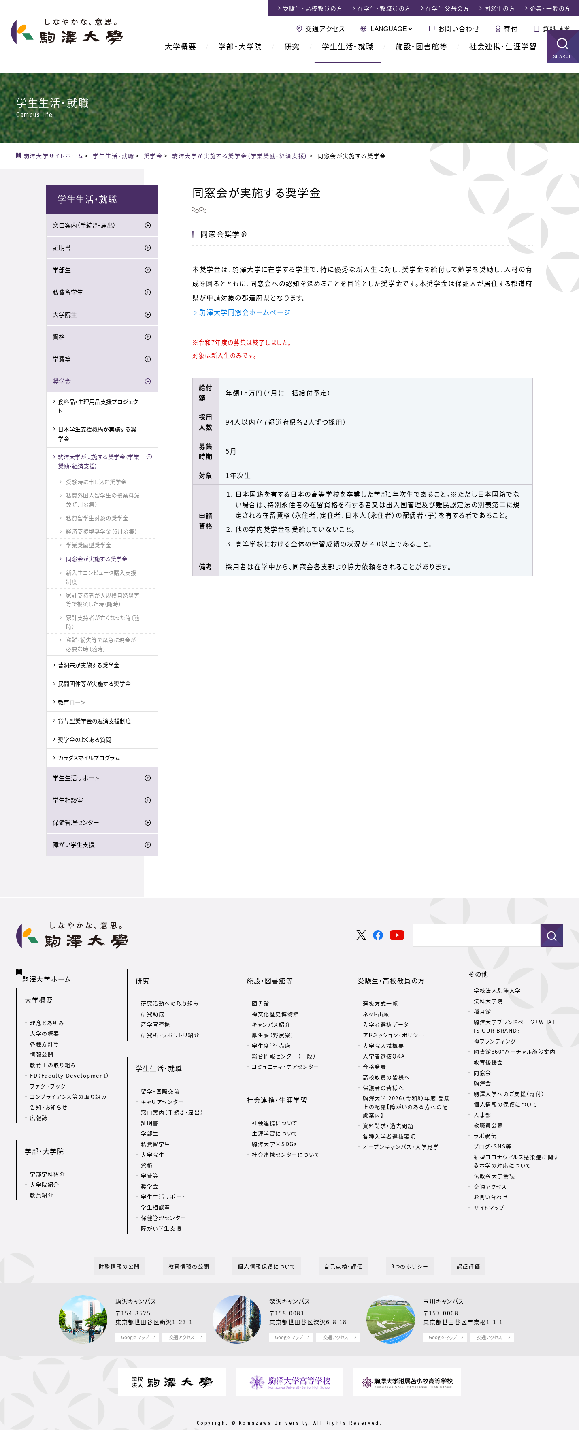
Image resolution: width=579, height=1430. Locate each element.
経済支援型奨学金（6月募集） (101, 532)
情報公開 (41, 1045)
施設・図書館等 (421, 56)
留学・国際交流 (160, 1066)
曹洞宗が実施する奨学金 (88, 666)
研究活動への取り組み (170, 991)
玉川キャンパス (446, 1281)
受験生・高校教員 (313, 8)
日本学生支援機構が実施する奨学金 (97, 434)
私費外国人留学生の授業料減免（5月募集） (103, 500)
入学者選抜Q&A (384, 1044)
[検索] (473, 936)
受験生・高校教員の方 (391, 975)
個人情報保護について (272, 1246)
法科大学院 (488, 1001)
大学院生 (65, 315)
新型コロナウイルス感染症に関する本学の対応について (516, 1162)
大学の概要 (45, 1024)
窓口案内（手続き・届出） (84, 226)
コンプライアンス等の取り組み (68, 1087)
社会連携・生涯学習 (503, 56)
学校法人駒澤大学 (497, 991)
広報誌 (39, 1108)
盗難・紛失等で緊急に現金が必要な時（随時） (101, 644)
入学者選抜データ (386, 1012)
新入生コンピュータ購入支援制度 (101, 577)
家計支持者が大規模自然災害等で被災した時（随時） (103, 600)
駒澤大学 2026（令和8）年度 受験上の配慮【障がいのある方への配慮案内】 (406, 1094)
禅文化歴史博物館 (275, 1001)
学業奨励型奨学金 (88, 546)
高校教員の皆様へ (386, 1065)
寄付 (511, 28)
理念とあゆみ (47, 1014)
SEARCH (563, 66)
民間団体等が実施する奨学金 (94, 684)
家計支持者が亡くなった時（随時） (102, 622)
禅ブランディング (495, 1042)
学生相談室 (68, 800)
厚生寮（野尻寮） (273, 1023)
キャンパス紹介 (271, 1012)
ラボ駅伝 (485, 1136)
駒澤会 (483, 1084)
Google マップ (135, 1318)
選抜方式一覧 (380, 991)
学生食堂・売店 (271, 1033)
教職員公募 (488, 1126)
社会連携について (275, 1097)
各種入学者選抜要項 (389, 1124)
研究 (292, 56)
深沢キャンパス (292, 1281)
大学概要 (180, 56)
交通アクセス (325, 28)
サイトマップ (489, 1208)
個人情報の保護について (506, 1105)
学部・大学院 (240, 56)
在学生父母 (447, 8)
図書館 (261, 991)
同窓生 (499, 8)
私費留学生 (68, 292)
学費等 (62, 359)
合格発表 (374, 1054)
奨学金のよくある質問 (84, 740)
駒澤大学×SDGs (274, 1119)
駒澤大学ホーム (48, 973)
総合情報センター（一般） (284, 1044)
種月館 (483, 1012)
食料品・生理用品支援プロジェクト (98, 406)
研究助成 (152, 1001)
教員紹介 (41, 1173)
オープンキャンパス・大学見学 (401, 1134)
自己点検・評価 (338, 1246)
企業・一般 (550, 8)
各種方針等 (45, 1035)
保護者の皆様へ (383, 1075)
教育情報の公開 (205, 1246)
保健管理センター (76, 823)
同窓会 (483, 1073)
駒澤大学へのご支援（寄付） (509, 1094)
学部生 (62, 270)
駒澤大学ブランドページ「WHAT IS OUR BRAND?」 (515, 1027)
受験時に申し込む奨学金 (96, 482)
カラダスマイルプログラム (89, 758)
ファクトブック (48, 1077)
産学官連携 (155, 1012)
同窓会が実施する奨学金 (97, 559)
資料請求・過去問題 (388, 1113)
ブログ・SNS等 (493, 1147)
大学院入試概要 (383, 1033)
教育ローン (71, 703)
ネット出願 (376, 1001)
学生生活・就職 (348, 56)
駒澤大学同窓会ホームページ (245, 312)
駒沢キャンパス (138, 1281)
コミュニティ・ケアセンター (285, 1054)
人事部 (483, 1115)
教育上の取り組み (53, 1056)
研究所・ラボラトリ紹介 (170, 1023)
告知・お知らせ (49, 1098)
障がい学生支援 (74, 845)
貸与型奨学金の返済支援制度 (94, 721)
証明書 (62, 248)
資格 (59, 337)
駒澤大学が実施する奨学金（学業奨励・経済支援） (98, 461)
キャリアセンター (162, 1076)
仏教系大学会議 (494, 1176)
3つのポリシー (394, 1246)
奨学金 (62, 382)
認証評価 (442, 1246)
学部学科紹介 (48, 1152)
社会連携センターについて (286, 1129)
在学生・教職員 (384, 8)
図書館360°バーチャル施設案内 (515, 1052)
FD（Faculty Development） (70, 1066)
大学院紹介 (45, 1162)
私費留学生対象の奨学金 (97, 518)
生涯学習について (275, 1108)
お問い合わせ (459, 28)
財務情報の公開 (145, 1246)
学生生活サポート (76, 778)
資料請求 (557, 28)
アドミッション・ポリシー (393, 1023)
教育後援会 (488, 1063)
